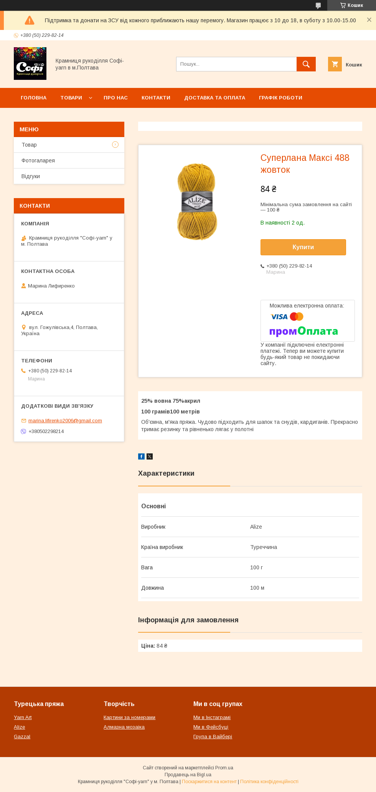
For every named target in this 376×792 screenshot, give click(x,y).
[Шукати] (306, 64)
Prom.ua (224, 768)
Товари (71, 98)
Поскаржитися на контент (209, 781)
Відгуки (30, 176)
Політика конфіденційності (269, 781)
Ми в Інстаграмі (212, 717)
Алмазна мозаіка (124, 727)
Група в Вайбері (212, 736)
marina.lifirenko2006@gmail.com (65, 420)
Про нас (116, 98)
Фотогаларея (38, 160)
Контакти (156, 98)
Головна (33, 98)
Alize (19, 727)
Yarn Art (22, 717)
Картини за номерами (129, 717)
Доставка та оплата (214, 98)
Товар (29, 145)
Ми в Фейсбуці (210, 727)
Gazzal (22, 736)
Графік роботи (280, 98)
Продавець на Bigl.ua (188, 774)
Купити (303, 247)
